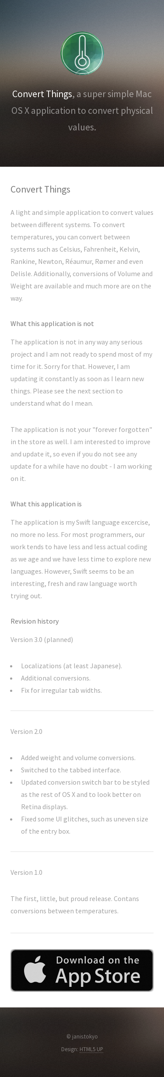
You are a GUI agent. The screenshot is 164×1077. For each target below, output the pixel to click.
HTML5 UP (91, 1048)
